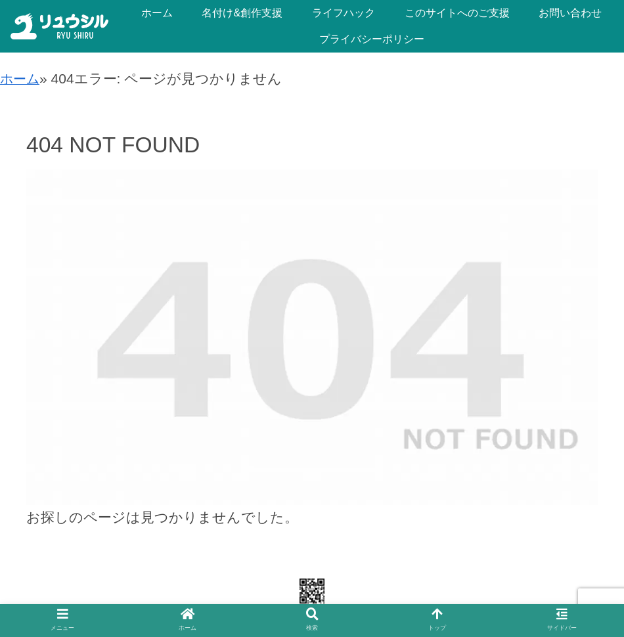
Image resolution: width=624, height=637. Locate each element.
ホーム (21, 78)
